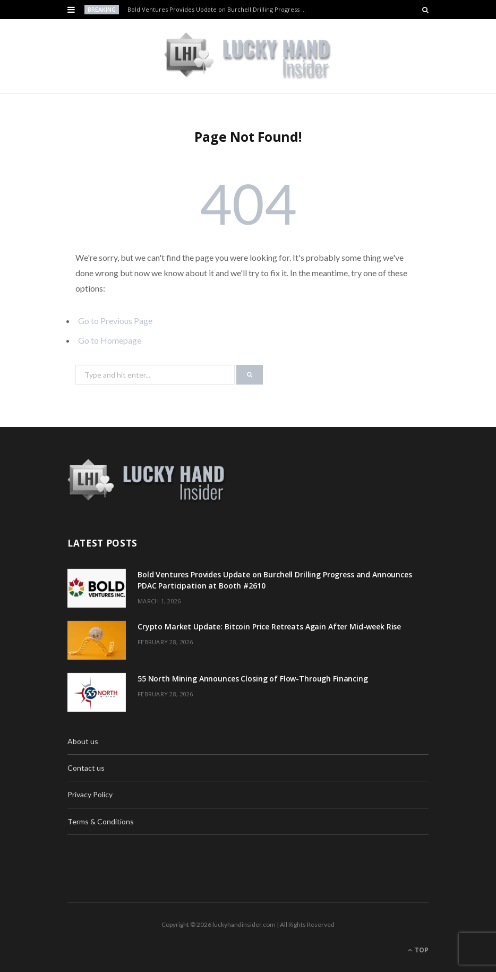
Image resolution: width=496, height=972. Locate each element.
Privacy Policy (90, 794)
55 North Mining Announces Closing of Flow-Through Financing (253, 678)
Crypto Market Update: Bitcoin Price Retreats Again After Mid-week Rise (269, 626)
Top (418, 949)
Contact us (86, 767)
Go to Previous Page (115, 321)
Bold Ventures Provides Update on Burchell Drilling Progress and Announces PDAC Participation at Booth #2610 (219, 9)
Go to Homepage (109, 340)
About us (82, 741)
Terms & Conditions (100, 821)
